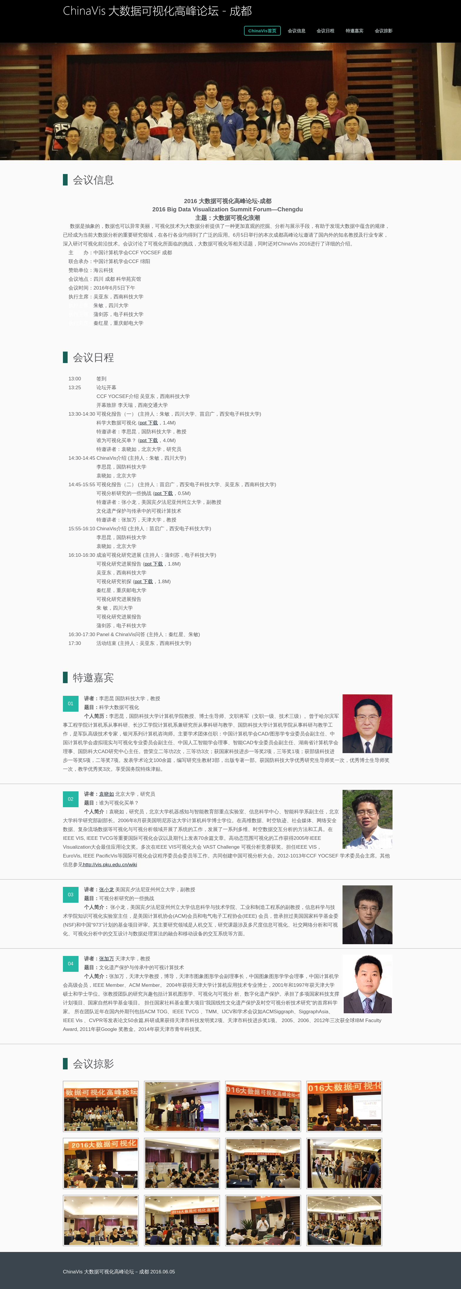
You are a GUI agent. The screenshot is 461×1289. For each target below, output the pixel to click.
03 (71, 894)
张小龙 (106, 889)
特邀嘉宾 (354, 30)
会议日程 (325, 30)
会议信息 (296, 30)
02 (71, 799)
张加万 (106, 959)
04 (71, 964)
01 (71, 703)
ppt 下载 (149, 423)
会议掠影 (383, 30)
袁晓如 (106, 794)
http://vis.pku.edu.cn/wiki (110, 864)
